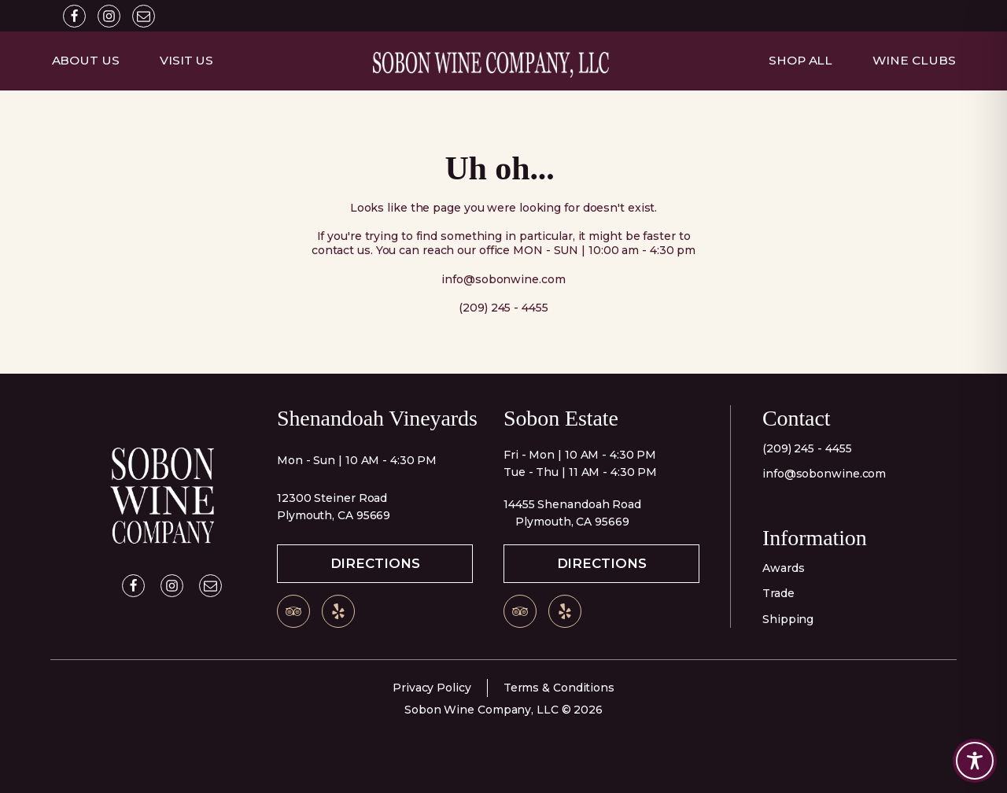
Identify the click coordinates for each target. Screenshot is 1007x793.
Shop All (800, 60)
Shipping (787, 619)
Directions (375, 563)
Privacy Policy (432, 688)
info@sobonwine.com (824, 474)
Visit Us (186, 60)
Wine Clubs (913, 60)
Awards (783, 568)
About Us (86, 60)
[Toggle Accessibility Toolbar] (974, 760)
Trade (778, 593)
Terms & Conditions (559, 688)
